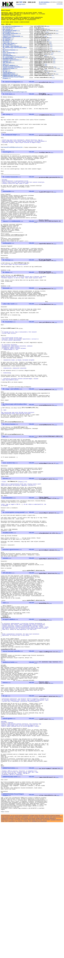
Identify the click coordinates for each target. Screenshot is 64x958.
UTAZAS (20, 956)
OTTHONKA (24, 954)
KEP (51, 952)
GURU (3, 952)
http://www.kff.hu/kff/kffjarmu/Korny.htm (12, 162)
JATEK (47, 952)
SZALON (58, 954)
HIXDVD (31, 952)
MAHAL (34, 953)
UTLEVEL (25, 956)
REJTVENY (39, 954)
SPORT (48, 954)
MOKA (42, 953)
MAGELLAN (27, 953)
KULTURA (17, 953)
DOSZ (36, 950)
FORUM (57, 950)
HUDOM (36, 952)
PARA (29, 954)
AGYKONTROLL (6, 950)
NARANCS (53, 953)
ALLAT (13, 950)
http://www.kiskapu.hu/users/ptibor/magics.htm (14, 97)
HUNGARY (42, 952)
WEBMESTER (36, 956)
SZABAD (53, 954)
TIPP (20, 2)
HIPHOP (11, 952)
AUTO (16, 950)
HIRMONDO (24, 952)
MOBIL (38, 953)
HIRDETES (17, 952)
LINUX (22, 953)
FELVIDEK (42, 950)
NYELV (12, 954)
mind (13, 31)
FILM (46, 950)
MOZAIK (46, 953)
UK (16, 956)
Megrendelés (42, 4)
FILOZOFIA (51, 950)
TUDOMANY (11, 956)
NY (9, 954)
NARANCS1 (4, 954)
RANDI (34, 954)
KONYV (60, 952)
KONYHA (55, 952)
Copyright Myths (20, 4)
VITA (30, 956)
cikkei (43, 31)
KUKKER (11, 953)
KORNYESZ (4, 953)
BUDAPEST (26, 950)
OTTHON (17, 954)
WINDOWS (43, 956)
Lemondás (60, 4)
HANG (7, 952)
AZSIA (20, 950)
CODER (32, 950)
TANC (2, 956)
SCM (44, 954)
